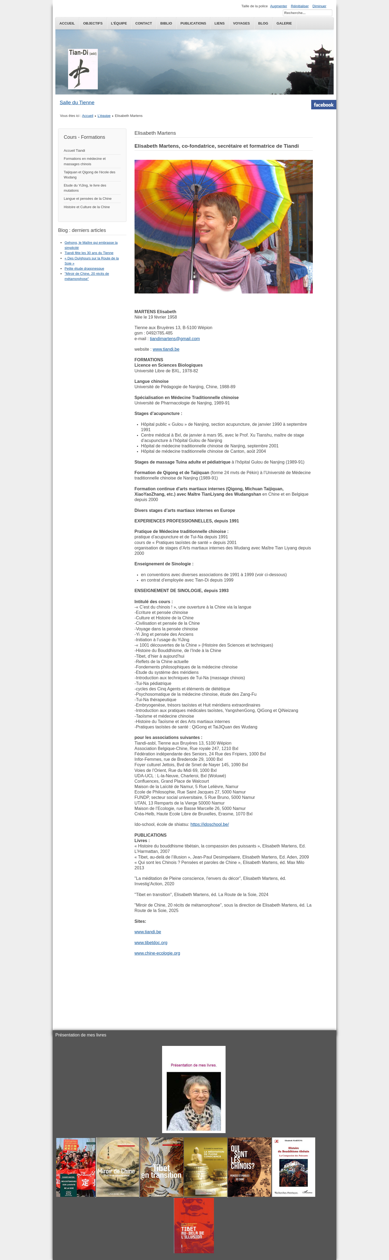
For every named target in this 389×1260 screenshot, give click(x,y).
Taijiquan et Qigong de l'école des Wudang (89, 174)
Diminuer (319, 6)
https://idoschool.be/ (209, 824)
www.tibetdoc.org (151, 942)
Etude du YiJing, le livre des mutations (85, 187)
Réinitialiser (300, 6)
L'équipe (119, 23)
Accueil (67, 23)
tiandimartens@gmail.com (175, 338)
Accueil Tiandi (74, 150)
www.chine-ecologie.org (157, 953)
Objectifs (93, 23)
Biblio (166, 23)
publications (193, 23)
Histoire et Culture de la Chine (87, 207)
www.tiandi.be (166, 349)
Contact (143, 23)
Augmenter (278, 6)
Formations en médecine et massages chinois (85, 161)
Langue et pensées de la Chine (88, 199)
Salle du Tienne (77, 102)
